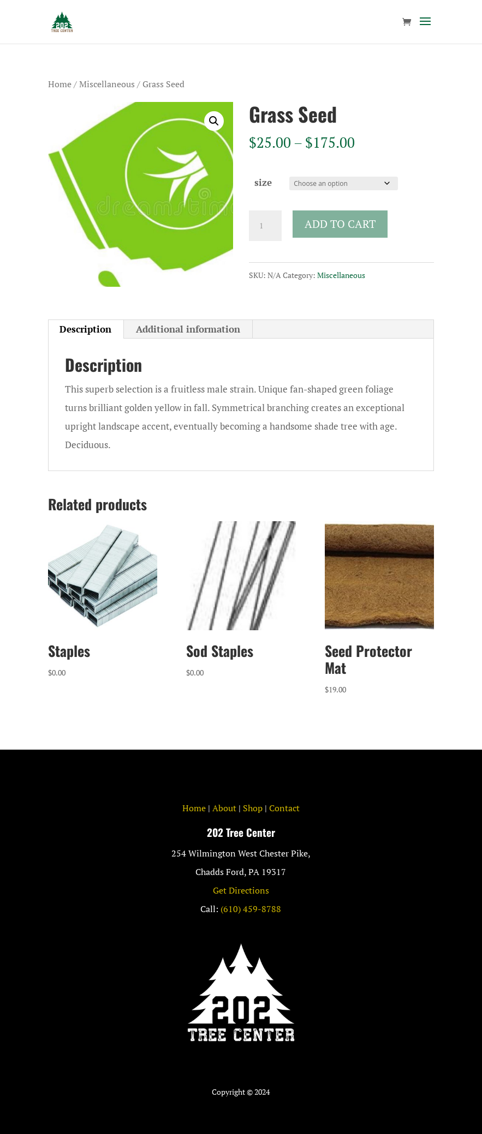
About (224, 808)
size (263, 182)
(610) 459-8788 (251, 909)
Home (60, 84)
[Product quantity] (265, 225)
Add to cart (340, 223)
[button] (214, 121)
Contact (284, 808)
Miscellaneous (107, 84)
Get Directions (241, 890)
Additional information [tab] (188, 329)
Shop (253, 808)
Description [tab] (85, 329)
